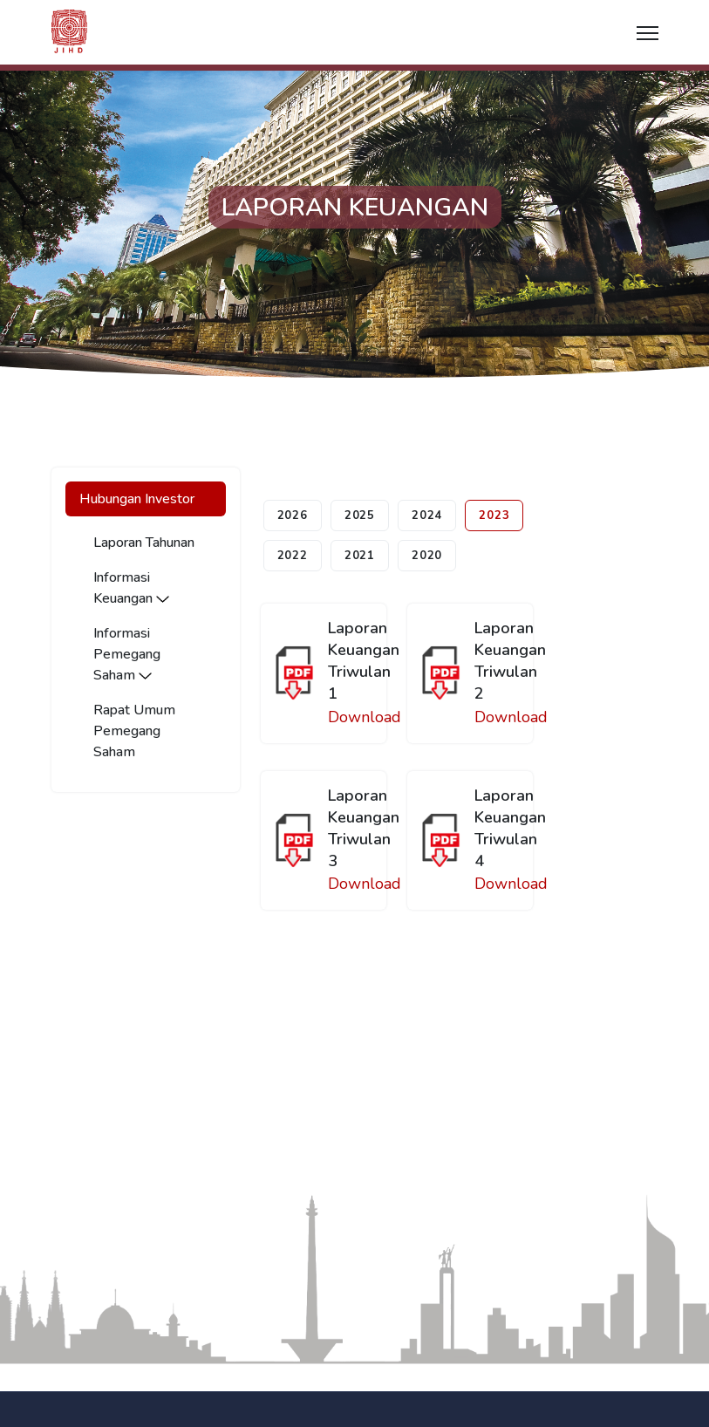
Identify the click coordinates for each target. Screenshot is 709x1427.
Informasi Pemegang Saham (126, 654)
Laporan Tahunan (143, 542)
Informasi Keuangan (131, 588)
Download (364, 717)
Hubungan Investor (136, 499)
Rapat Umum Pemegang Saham (134, 730)
